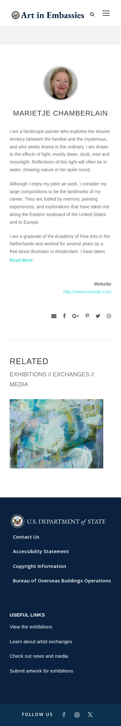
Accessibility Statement (41, 551)
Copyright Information (39, 566)
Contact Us (26, 536)
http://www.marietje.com (87, 291)
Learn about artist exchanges (41, 641)
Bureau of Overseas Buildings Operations (62, 580)
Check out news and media (39, 656)
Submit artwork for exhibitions (41, 671)
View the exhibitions (31, 626)
